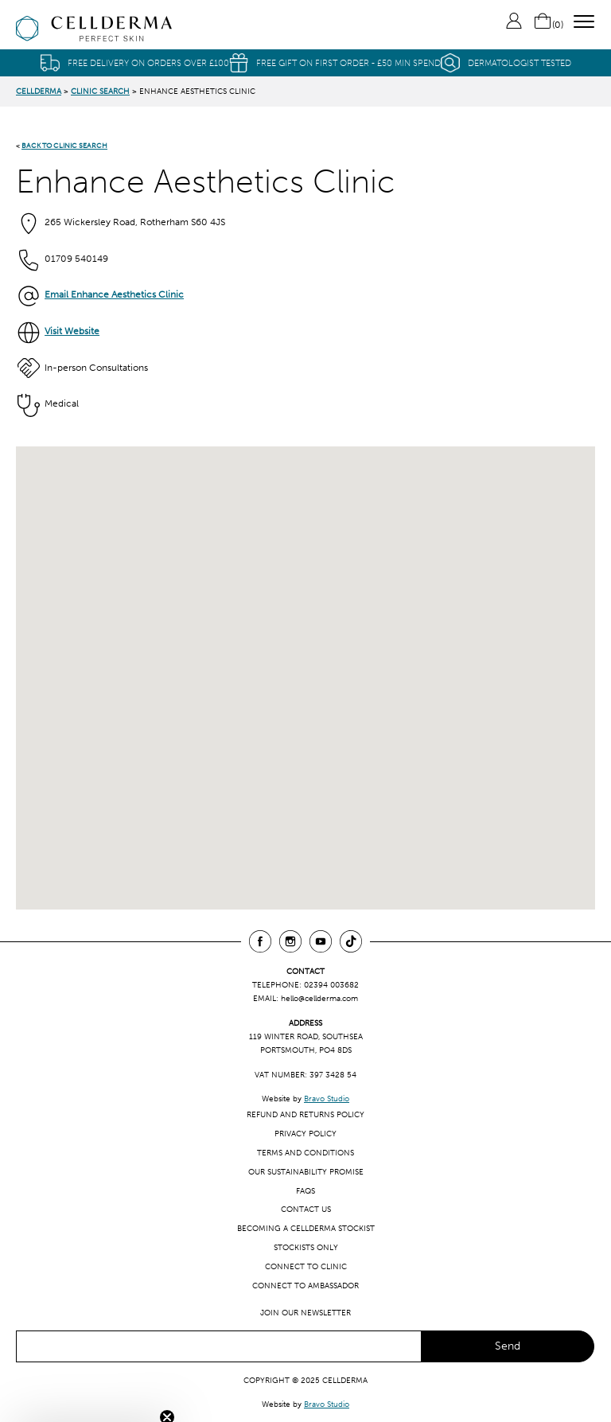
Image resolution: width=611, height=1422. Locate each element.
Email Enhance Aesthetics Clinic (114, 294)
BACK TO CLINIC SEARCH (64, 145)
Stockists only (306, 1247)
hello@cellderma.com (319, 998)
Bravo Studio (326, 1098)
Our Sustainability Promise (306, 1171)
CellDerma (38, 91)
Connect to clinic (306, 1266)
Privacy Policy (305, 1133)
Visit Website (72, 331)
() (548, 24)
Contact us (306, 1209)
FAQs (305, 1190)
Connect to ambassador (305, 1285)
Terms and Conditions (305, 1152)
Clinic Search (100, 91)
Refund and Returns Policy (305, 1114)
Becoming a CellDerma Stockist (306, 1228)
